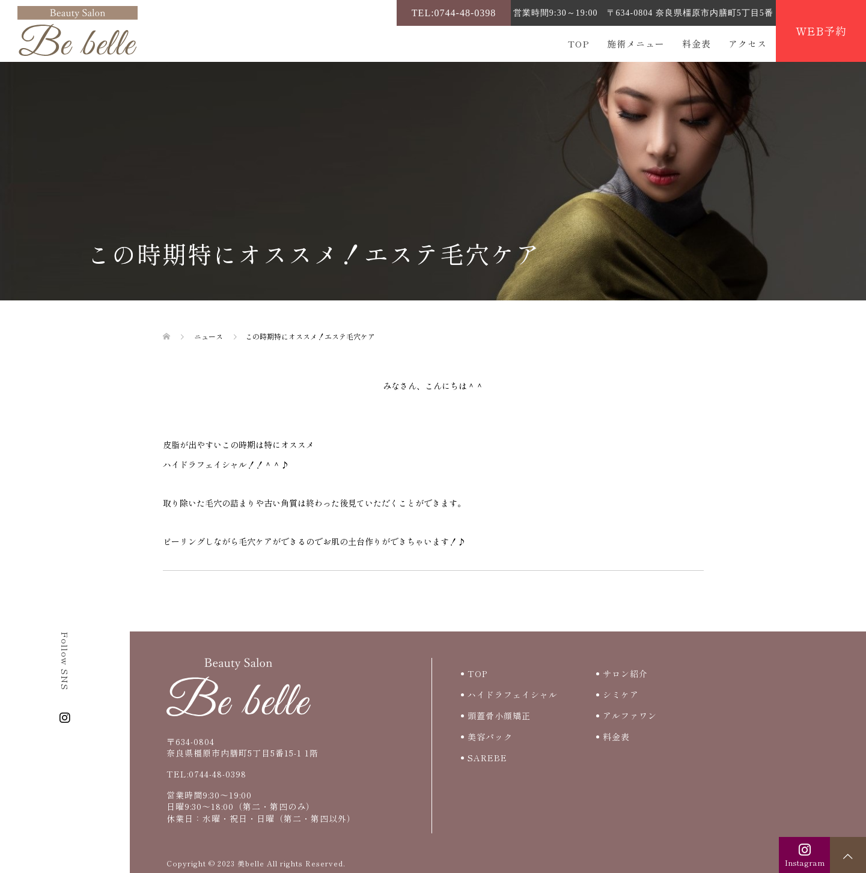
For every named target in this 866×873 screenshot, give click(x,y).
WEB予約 (821, 30)
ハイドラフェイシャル (513, 695)
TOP (579, 43)
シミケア (621, 695)
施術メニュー (636, 43)
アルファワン (630, 716)
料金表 (696, 43)
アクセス (747, 43)
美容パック (490, 737)
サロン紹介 (625, 674)
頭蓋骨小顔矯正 (499, 716)
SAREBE (487, 758)
